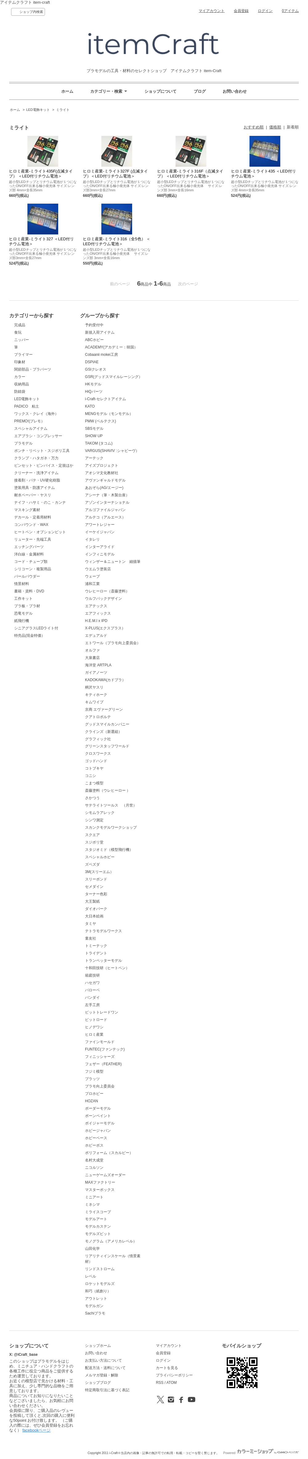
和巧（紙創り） (98, 1291)
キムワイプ (94, 702)
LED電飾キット (38, 110)
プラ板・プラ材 (27, 606)
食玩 (18, 332)
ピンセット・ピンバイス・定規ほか (43, 465)
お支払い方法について (103, 1360)
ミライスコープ (98, 1212)
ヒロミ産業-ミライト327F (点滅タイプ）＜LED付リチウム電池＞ (115, 173)
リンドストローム (100, 1269)
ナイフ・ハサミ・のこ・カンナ (40, 502)
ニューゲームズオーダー (105, 1175)
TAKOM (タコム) (98, 443)
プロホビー (94, 1093)
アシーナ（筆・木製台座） (107, 495)
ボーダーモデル (98, 1108)
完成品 (19, 325)
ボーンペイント (98, 1116)
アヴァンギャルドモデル (105, 480)
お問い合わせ (235, 91)
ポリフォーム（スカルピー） (109, 1153)
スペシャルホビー (100, 857)
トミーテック (96, 946)
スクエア (92, 835)
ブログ (200, 91)
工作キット (23, 598)
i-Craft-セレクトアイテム (105, 399)
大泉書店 (92, 658)
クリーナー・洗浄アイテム (36, 473)
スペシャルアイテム (30, 428)
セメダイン (94, 886)
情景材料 (21, 584)
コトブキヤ (94, 768)
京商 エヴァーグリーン (104, 709)
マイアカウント (212, 11)
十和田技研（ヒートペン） (107, 968)
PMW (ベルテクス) (100, 421)
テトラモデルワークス (103, 931)
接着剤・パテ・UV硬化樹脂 (37, 480)
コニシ (90, 776)
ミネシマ (92, 1204)
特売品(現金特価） (29, 635)
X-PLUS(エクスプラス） (105, 628)
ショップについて (160, 91)
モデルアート (96, 1219)
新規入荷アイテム (100, 332)
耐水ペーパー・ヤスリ (32, 495)
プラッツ (92, 1079)
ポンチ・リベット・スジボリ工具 (42, 451)
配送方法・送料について (105, 1368)
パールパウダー (27, 576)
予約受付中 (94, 325)
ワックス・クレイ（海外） (36, 414)
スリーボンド (96, 879)
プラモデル (23, 443)
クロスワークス (98, 753)
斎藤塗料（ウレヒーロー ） (107, 790)
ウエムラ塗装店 (98, 569)
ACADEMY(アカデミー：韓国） (111, 347)
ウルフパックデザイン (103, 598)
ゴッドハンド (96, 761)
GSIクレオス (95, 369)
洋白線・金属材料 (29, 554)
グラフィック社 (98, 739)
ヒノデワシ (94, 1027)
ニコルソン (94, 1167)
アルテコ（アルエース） (105, 517)
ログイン (265, 11)
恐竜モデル (23, 613)
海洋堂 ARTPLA (98, 665)
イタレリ (92, 539)
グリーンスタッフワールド (107, 746)
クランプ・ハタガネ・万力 (36, 458)
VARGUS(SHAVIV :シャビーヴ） (112, 451)
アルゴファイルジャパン (105, 510)
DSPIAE (92, 362)
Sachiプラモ (95, 1313)
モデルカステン (98, 1226)
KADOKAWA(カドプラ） (105, 680)
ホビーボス (94, 1145)
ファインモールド (100, 1042)
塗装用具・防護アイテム (34, 488)
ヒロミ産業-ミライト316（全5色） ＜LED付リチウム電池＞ (116, 241)
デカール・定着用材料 (32, 517)
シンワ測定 (94, 820)
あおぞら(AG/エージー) (104, 488)
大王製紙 (92, 901)
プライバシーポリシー (174, 1375)
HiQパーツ (94, 391)
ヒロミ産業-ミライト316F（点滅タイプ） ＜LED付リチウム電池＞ (190, 173)
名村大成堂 (94, 1160)
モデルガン (94, 1306)
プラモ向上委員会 (100, 1086)
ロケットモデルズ (100, 1284)
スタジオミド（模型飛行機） (109, 849)
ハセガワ (92, 983)
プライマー (23, 354)
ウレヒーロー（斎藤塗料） (107, 591)
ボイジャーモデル (100, 1123)
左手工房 (92, 1005)
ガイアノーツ (96, 672)
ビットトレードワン (101, 1012)
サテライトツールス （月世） (111, 805)
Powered (261, 1453)
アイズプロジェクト (101, 465)
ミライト (63, 110)
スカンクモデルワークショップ (111, 827)
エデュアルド (96, 635)
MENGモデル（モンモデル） (109, 414)
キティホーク (96, 695)
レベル (90, 1276)
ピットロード (96, 1020)
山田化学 (92, 1248)
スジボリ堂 (94, 842)
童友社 (90, 938)
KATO (90, 406)
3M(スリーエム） (99, 872)
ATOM (171, 1382)
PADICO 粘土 (26, 406)
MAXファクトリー (100, 1182)
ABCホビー (94, 340)
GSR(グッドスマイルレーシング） (113, 377)
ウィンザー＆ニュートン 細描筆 (112, 561)
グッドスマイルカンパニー (107, 724)
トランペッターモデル (103, 960)
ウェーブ (92, 576)
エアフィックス (98, 613)
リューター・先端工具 (32, 539)
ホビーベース (96, 1138)
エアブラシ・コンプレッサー (38, 436)
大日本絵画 (94, 916)
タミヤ (90, 923)
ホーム (67, 91)
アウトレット (96, 1298)
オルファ (92, 650)
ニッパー (21, 340)
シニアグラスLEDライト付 (36, 628)
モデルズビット (98, 1234)
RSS (160, 1382)
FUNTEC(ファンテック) (105, 1049)
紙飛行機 (21, 621)
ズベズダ (92, 864)
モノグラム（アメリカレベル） (111, 1241)
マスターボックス (100, 1190)
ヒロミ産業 (94, 1034)
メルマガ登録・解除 (101, 1375)
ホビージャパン (98, 1130)
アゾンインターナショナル (107, 502)
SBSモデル (94, 428)
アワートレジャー (100, 524)
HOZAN (91, 1101)
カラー (19, 377)
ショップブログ (98, 1382)
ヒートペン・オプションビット (40, 532)
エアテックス (96, 606)
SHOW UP (94, 436)
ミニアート (94, 1197)
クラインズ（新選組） (103, 732)
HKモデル (93, 384)
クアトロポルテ (98, 717)
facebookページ (36, 1430)
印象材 (19, 362)
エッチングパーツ (29, 547)
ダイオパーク (96, 909)
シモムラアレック (100, 813)
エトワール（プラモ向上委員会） (112, 643)
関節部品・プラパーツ (32, 369)
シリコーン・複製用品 (32, 569)
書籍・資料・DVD (29, 591)
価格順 (275, 127)
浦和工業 (92, 584)
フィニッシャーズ (100, 1057)
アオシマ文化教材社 (101, 473)
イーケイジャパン (100, 532)
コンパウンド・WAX (31, 524)
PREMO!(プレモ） (29, 421)
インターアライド (100, 547)
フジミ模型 (94, 1071)
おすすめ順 (254, 127)
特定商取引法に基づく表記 (107, 1390)
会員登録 (241, 11)
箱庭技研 (92, 975)
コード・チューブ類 (30, 561)
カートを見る (167, 1368)
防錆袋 (19, 391)
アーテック (94, 458)
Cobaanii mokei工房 (101, 354)
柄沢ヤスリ (94, 687)
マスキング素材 (27, 510)
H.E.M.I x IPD (96, 621)
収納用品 (21, 384)
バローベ (92, 990)
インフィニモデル (100, 554)
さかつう (92, 798)
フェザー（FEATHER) (103, 1064)
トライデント (96, 953)
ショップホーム (98, 1345)
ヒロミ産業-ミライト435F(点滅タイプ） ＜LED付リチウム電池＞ (41, 173)
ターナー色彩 (96, 894)
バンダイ (92, 997)
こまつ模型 (94, 783)
